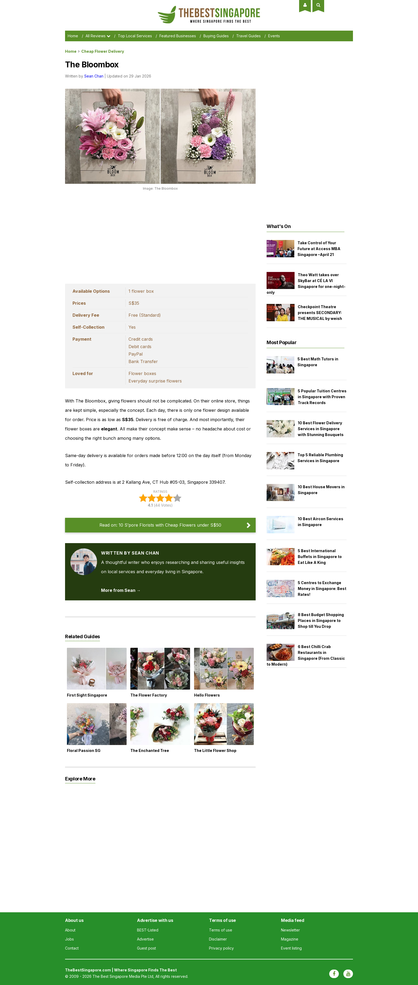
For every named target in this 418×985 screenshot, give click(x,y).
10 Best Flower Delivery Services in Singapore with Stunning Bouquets (321, 429)
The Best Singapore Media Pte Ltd (123, 976)
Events (274, 36)
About (70, 930)
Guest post (146, 948)
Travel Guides (248, 36)
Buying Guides (216, 36)
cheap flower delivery (102, 51)
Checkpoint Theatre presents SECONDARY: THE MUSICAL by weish (320, 312)
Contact (72, 948)
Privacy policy (221, 948)
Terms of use (220, 930)
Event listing (291, 948)
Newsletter (290, 930)
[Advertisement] (160, 235)
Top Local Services (135, 36)
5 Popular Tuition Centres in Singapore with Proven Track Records (322, 397)
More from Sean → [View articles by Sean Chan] (121, 590)
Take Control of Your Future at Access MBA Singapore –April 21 (319, 249)
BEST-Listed (147, 930)
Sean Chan (93, 76)
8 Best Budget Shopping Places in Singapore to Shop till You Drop (321, 620)
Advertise (145, 939)
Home (73, 36)
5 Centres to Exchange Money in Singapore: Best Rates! (322, 588)
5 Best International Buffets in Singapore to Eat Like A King (320, 556)
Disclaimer (218, 939)
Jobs (69, 939)
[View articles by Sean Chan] (83, 553)
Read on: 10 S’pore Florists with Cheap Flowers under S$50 (160, 525)
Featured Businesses (177, 36)
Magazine (289, 939)
